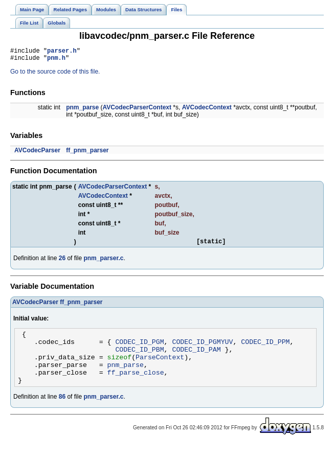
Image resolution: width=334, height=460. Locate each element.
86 (62, 412)
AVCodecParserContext (137, 110)
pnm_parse (82, 110)
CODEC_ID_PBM (139, 358)
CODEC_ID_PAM (196, 358)
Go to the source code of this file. (55, 74)
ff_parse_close (135, 385)
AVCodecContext (207, 110)
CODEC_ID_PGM (139, 349)
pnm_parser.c (103, 262)
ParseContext (160, 367)
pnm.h (56, 60)
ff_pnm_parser (87, 153)
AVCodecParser (37, 153)
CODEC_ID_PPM (265, 349)
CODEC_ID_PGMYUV (202, 349)
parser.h (62, 52)
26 (62, 262)
